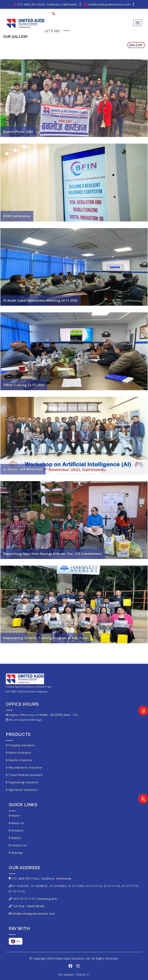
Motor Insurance (19, 752)
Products (17, 830)
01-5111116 (17, 891)
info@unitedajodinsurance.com (107, 4)
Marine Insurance (20, 760)
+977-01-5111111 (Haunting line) (35, 899)
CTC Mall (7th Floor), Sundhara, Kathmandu (45, 4)
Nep (140, 45)
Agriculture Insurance (22, 790)
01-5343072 (39, 886)
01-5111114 (112, 886)
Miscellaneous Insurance (25, 767)
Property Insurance (21, 745)
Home (15, 815)
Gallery (16, 838)
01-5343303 (58, 886)
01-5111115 (130, 886)
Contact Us (19, 845)
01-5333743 (20, 886)
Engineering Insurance (23, 782)
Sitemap (16, 853)
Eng (132, 45)
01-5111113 (94, 886)
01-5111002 (76, 886)
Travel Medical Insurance (25, 775)
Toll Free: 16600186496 (28, 906)
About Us (17, 823)
